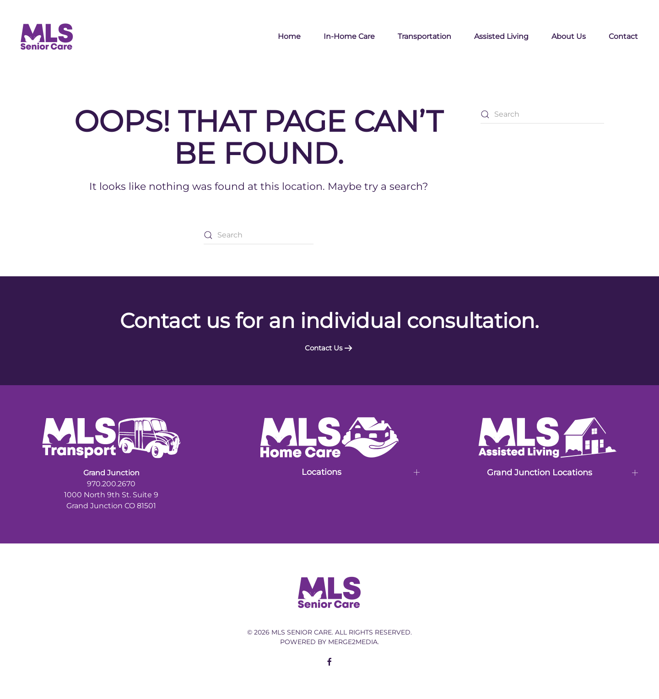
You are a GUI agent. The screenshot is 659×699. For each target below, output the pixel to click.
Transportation (424, 36)
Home (289, 36)
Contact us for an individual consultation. (329, 320)
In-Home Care (349, 36)
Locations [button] (321, 472)
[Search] (258, 235)
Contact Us (323, 348)
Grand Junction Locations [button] (539, 473)
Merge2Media (353, 642)
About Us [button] (568, 36)
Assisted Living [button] (501, 36)
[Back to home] (47, 36)
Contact (623, 36)
